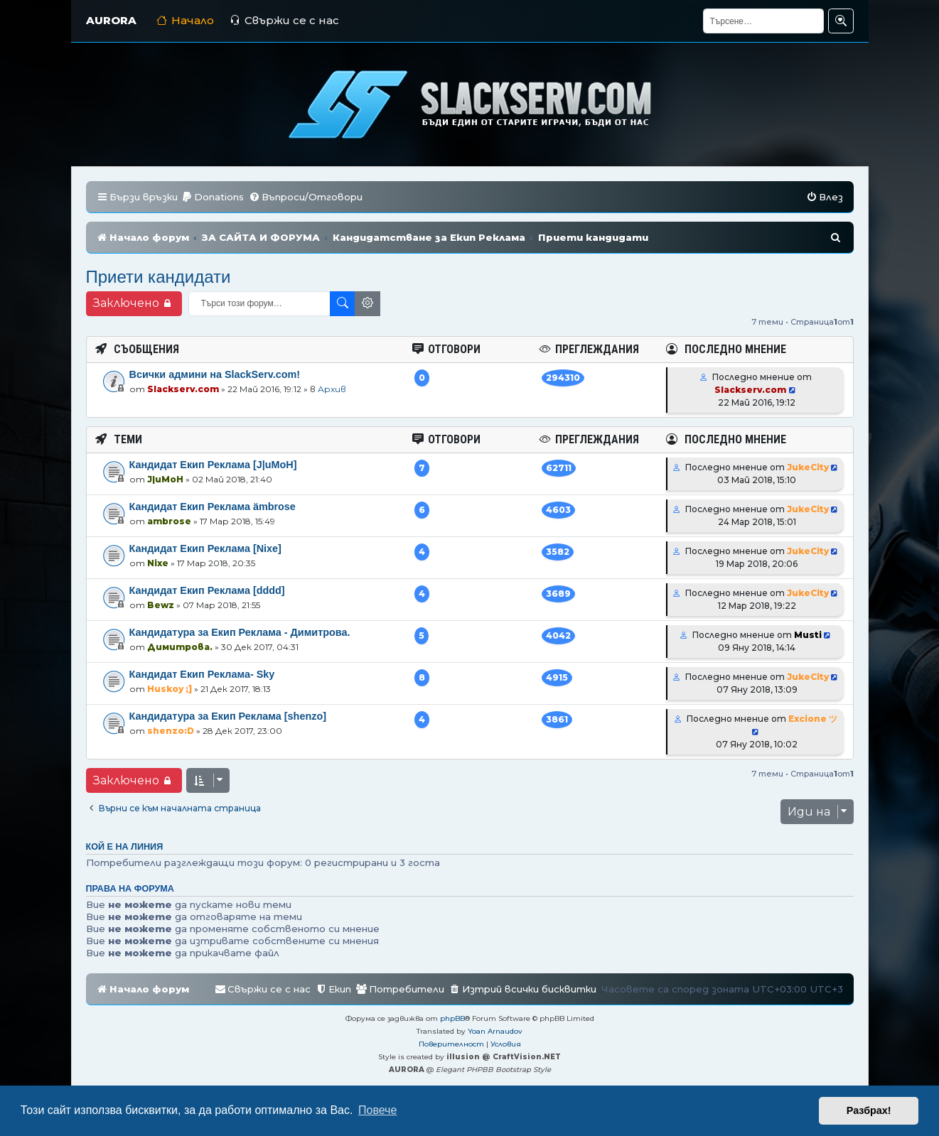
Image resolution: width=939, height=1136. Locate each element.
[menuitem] (212, 197)
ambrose (169, 521)
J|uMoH (165, 479)
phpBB (452, 1018)
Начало (185, 20)
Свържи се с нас (284, 20)
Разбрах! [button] (869, 1110)
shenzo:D (170, 730)
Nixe (157, 563)
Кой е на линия (124, 847)
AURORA (111, 20)
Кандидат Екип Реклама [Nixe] (205, 548)
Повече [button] (377, 1110)
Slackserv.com (183, 389)
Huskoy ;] (169, 688)
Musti (808, 634)
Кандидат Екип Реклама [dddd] (207, 590)
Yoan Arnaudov (495, 1031)
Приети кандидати (158, 276)
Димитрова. (180, 647)
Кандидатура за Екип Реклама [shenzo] (227, 716)
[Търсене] (763, 21)
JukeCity (808, 467)
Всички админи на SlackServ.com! (215, 374)
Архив (332, 389)
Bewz (160, 605)
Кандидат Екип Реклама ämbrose (212, 506)
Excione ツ (812, 718)
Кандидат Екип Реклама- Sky (202, 674)
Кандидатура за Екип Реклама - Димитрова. (239, 632)
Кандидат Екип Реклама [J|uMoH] (213, 464)
